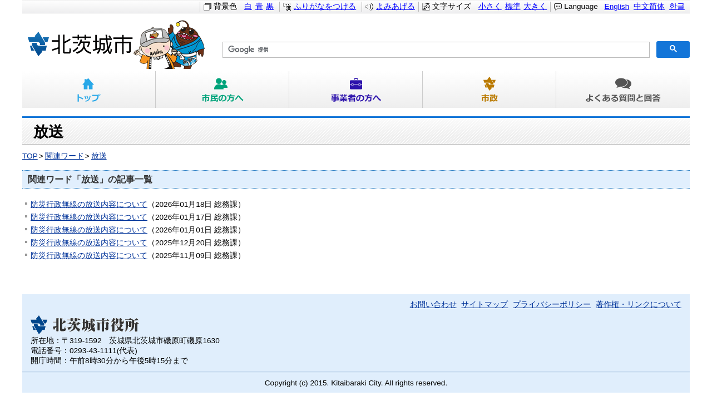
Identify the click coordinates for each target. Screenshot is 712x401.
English (617, 6)
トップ (89, 89)
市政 (489, 89)
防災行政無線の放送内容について (89, 204)
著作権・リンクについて (638, 304)
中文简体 (649, 6)
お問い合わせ (433, 304)
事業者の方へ (356, 89)
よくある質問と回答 (623, 89)
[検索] (435, 50)
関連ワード (64, 156)
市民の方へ (222, 89)
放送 (99, 156)
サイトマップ (484, 304)
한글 (677, 6)
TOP (30, 156)
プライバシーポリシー (552, 304)
